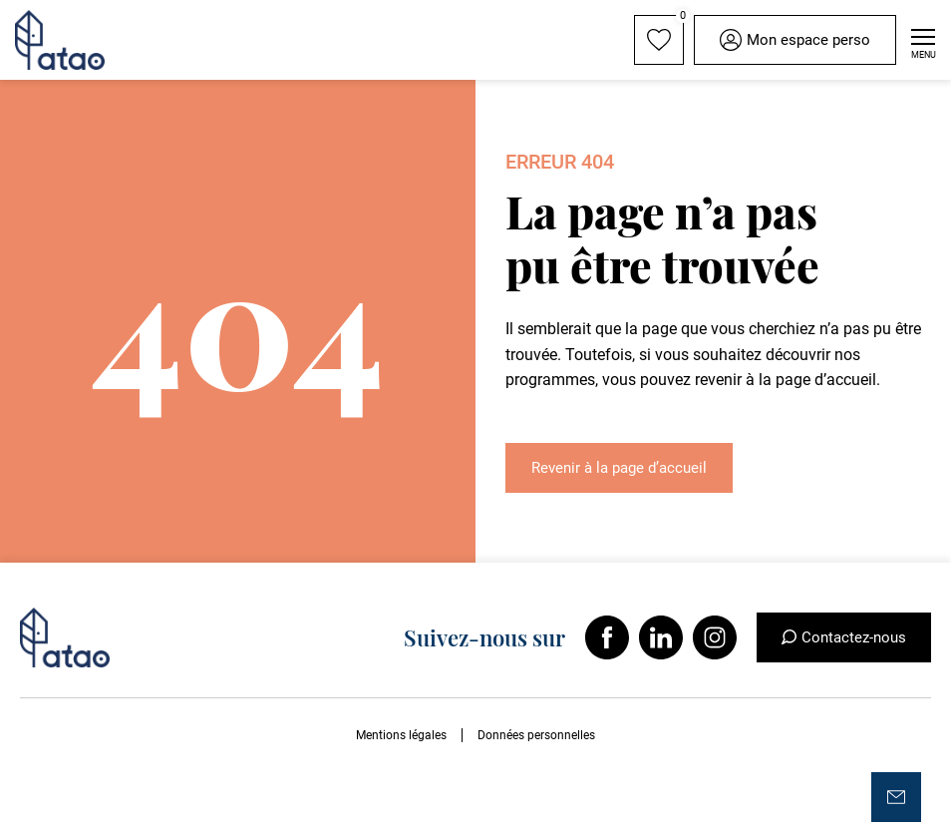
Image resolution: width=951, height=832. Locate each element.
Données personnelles (536, 735)
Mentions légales (401, 735)
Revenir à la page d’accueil (619, 468)
